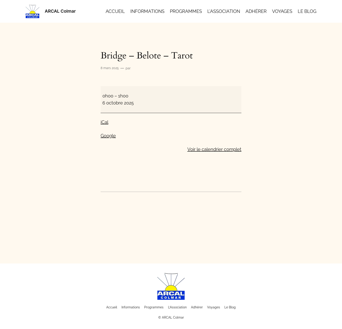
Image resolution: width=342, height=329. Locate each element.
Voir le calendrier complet (214, 149)
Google (108, 135)
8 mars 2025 (110, 68)
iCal (104, 122)
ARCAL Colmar (60, 11)
